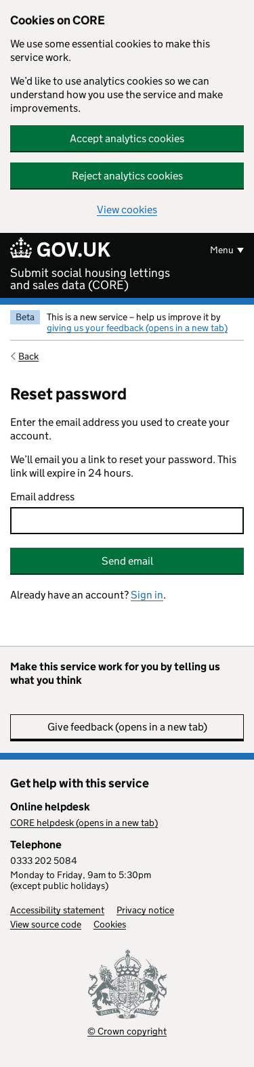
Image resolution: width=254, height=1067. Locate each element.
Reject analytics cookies (127, 175)
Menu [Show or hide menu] (222, 250)
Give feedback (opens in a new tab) (127, 726)
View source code (45, 924)
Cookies (109, 924)
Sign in (147, 594)
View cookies (127, 209)
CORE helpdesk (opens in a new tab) (84, 822)
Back (28, 356)
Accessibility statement (57, 910)
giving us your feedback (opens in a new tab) (137, 328)
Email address (42, 496)
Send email (127, 560)
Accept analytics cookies (127, 138)
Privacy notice (145, 910)
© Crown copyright (127, 1031)
